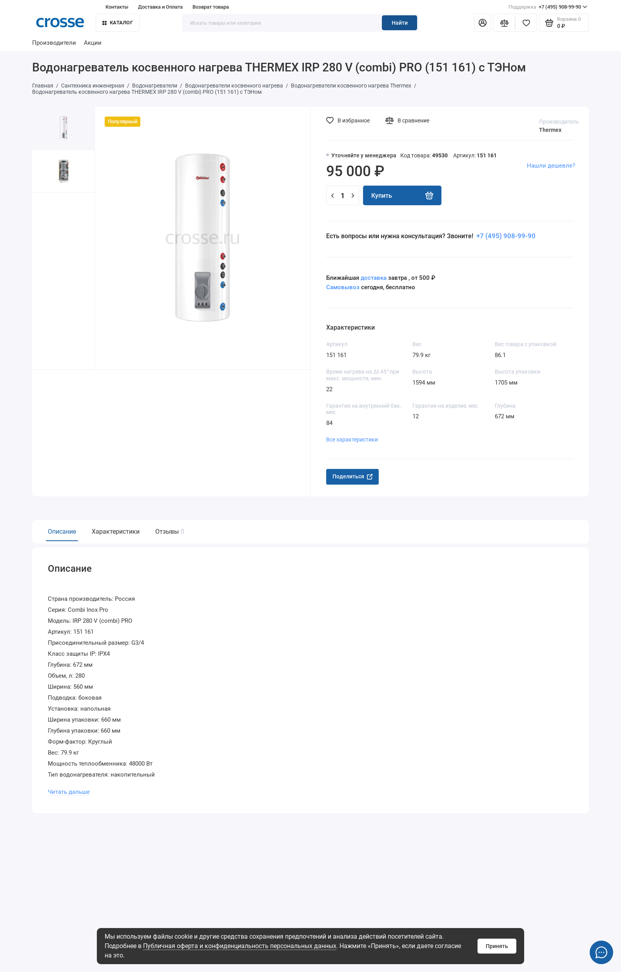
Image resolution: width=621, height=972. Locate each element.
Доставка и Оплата (160, 7)
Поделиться (352, 476)
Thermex (550, 130)
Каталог (117, 23)
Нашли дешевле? (551, 165)
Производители (54, 42)
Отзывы (168, 531)
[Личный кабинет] (482, 23)
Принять (497, 946)
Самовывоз (343, 287)
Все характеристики (352, 439)
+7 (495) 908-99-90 (547, 7)
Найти (400, 23)
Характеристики (116, 531)
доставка (374, 277)
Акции (93, 42)
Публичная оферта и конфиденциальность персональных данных (239, 946)
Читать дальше (69, 790)
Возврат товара (210, 7)
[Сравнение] (504, 23)
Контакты (116, 7)
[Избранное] (526, 23)
